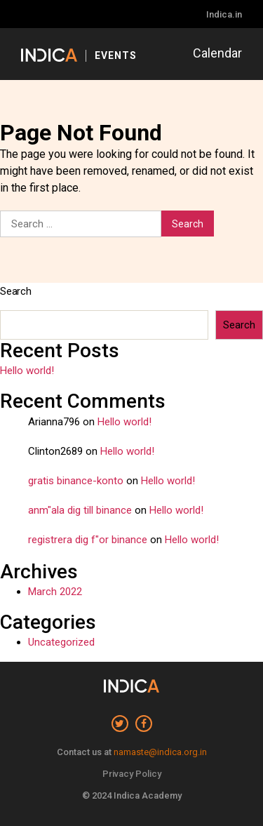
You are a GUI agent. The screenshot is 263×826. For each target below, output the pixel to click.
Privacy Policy (131, 773)
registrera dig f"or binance (87, 539)
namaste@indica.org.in (160, 752)
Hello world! (27, 370)
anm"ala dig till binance (80, 510)
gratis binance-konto (75, 480)
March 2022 (55, 591)
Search (16, 291)
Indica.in (224, 14)
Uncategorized (61, 642)
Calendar (217, 53)
